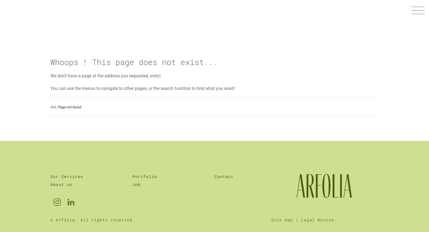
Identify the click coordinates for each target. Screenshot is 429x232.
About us (61, 173)
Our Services (66, 165)
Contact (224, 165)
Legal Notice (317, 208)
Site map (282, 208)
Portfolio (144, 165)
